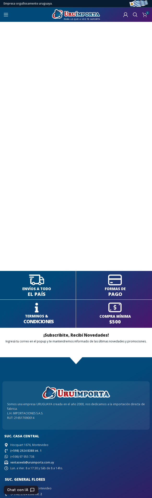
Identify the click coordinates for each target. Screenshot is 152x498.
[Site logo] (76, 14)
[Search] (135, 14)
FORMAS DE (115, 288)
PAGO (115, 294)
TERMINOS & (36, 316)
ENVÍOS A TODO (36, 288)
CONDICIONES (38, 321)
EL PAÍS (37, 294)
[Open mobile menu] (6, 14)
